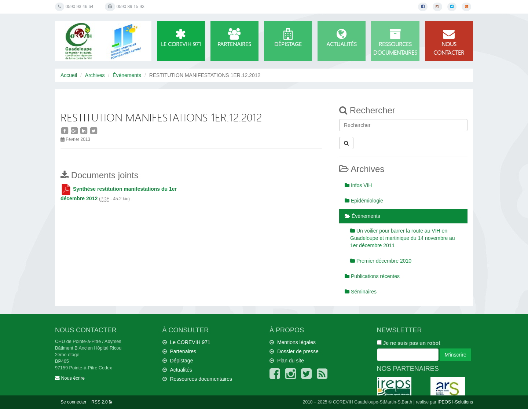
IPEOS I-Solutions (455, 402)
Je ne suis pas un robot (408, 343)
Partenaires (234, 38)
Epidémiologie (364, 201)
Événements (127, 75)
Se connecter (73, 402)
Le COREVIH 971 (181, 38)
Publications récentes (372, 276)
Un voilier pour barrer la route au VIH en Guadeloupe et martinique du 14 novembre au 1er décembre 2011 (402, 238)
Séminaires (361, 292)
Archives (95, 75)
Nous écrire (70, 378)
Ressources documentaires (395, 42)
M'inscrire (455, 355)
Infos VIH (358, 185)
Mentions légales (296, 342)
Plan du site (290, 361)
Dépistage (288, 38)
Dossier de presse (298, 351)
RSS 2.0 (101, 402)
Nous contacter (449, 42)
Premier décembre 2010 (380, 261)
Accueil (68, 75)
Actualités (341, 38)
